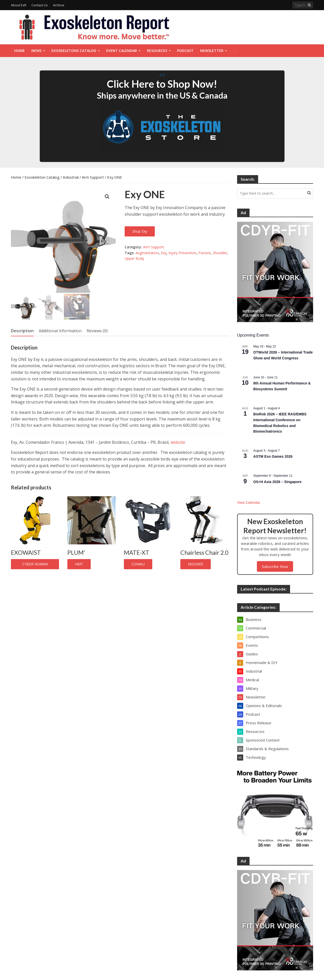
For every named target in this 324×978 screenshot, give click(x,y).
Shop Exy (139, 231)
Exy (163, 252)
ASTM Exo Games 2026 (273, 456)
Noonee (195, 564)
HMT (79, 564)
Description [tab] (22, 331)
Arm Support (93, 177)
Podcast (185, 50)
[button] (107, 196)
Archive (58, 5)
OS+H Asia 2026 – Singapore (277, 482)
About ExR (18, 5)
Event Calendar (121, 50)
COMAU (138, 564)
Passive (204, 252)
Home (19, 50)
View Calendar (248, 503)
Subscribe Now (275, 566)
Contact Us (39, 5)
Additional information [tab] (60, 331)
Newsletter (211, 50)
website (177, 442)
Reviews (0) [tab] (97, 331)
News (36, 50)
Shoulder (220, 252)
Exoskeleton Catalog (42, 177)
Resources (157, 50)
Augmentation (147, 252)
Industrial (71, 177)
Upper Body (134, 258)
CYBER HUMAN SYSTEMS (35, 565)
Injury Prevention (182, 252)
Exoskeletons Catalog (73, 50)
